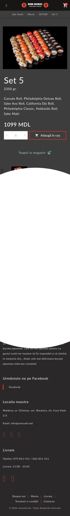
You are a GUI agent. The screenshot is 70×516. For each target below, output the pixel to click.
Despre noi (19, 496)
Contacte (49, 501)
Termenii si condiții (26, 501)
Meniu (35, 496)
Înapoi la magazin (32, 152)
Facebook (14, 386)
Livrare (48, 496)
